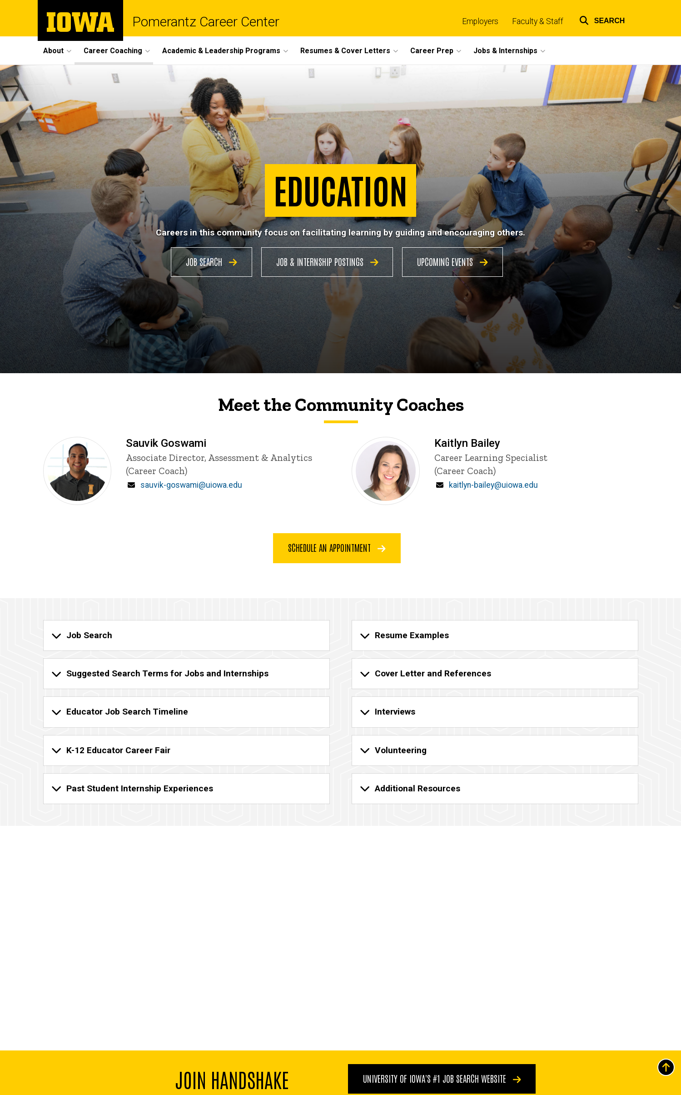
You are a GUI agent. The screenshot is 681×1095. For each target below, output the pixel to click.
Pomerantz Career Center (205, 22)
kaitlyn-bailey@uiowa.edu (493, 485)
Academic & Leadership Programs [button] (221, 50)
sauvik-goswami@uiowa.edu (191, 485)
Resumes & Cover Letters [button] (345, 50)
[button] (602, 19)
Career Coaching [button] (113, 50)
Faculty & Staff (537, 21)
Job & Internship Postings (327, 261)
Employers (480, 21)
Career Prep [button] (431, 50)
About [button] (53, 50)
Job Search (211, 261)
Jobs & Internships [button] (505, 50)
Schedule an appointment (337, 547)
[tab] (186, 635)
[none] (186, 635)
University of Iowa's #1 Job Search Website (442, 1078)
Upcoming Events (452, 261)
